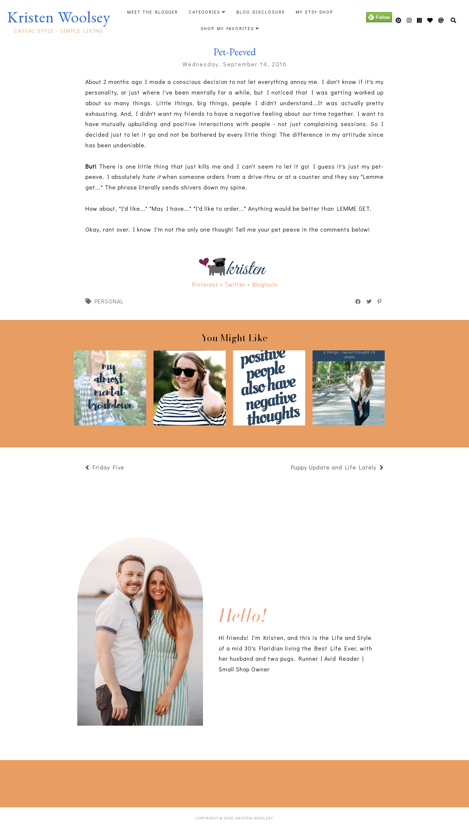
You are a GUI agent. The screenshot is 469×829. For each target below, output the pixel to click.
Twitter (234, 284)
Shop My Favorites (227, 28)
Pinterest (205, 284)
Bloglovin (264, 284)
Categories (204, 12)
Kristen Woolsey (58, 17)
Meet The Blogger (152, 12)
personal (109, 301)
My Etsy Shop (314, 12)
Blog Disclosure (260, 12)
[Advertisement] (121, 782)
